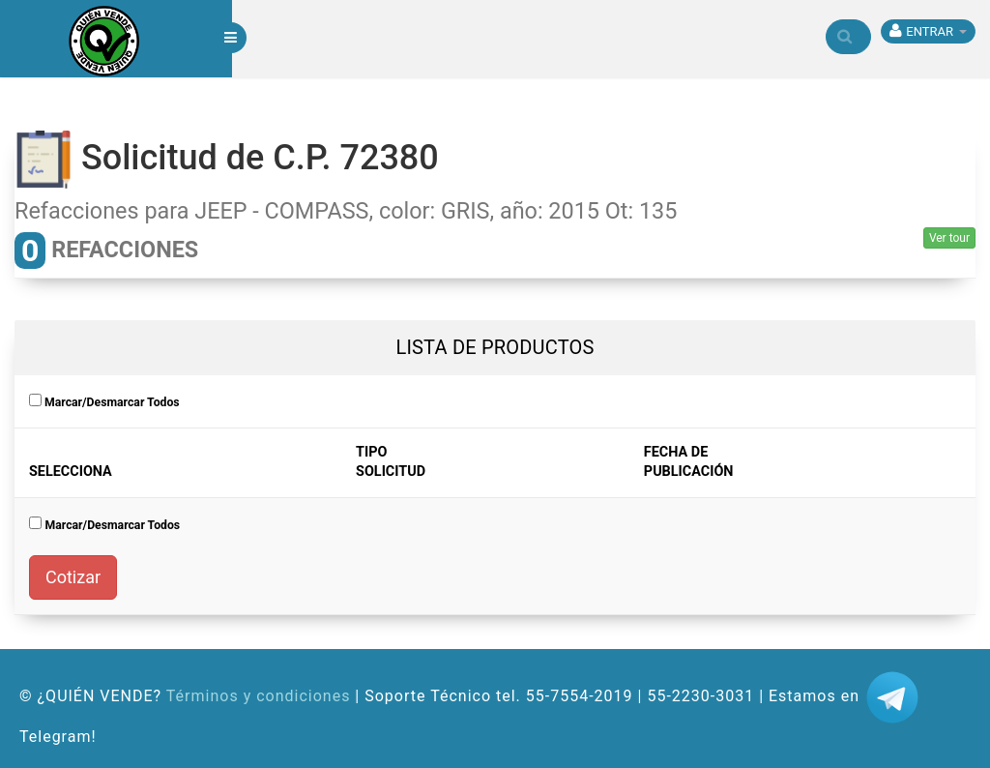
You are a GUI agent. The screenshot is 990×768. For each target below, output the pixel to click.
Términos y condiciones (258, 696)
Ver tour (949, 238)
